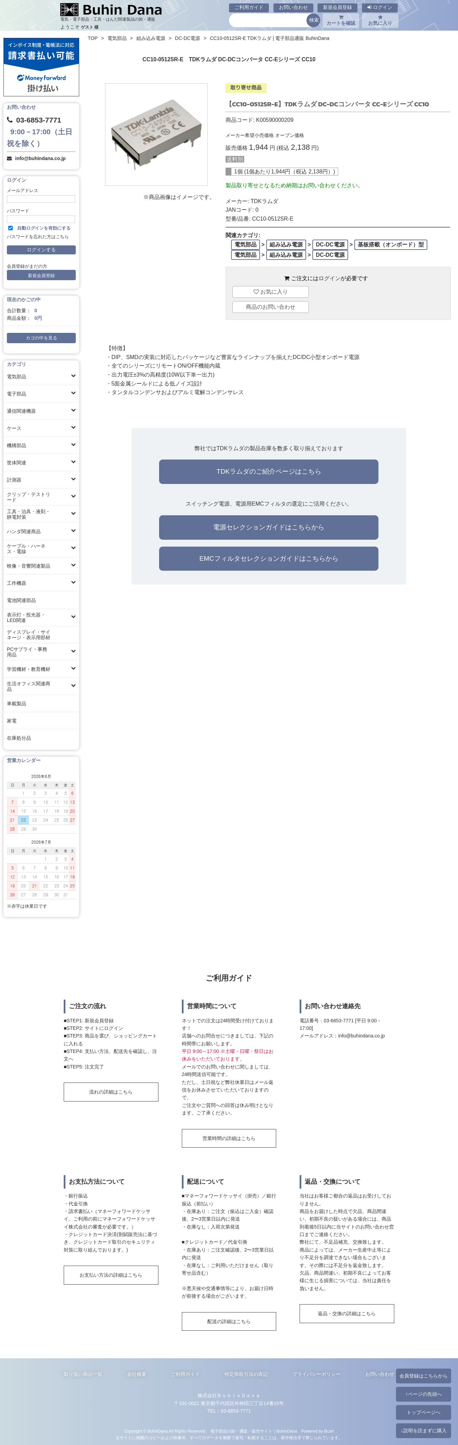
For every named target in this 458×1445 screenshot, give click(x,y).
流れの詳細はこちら (111, 1092)
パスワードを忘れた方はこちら (38, 236)
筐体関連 (16, 462)
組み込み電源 (150, 38)
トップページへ (423, 1412)
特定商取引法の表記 (246, 1374)
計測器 (14, 480)
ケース (14, 428)
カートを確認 (340, 20)
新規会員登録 (337, 7)
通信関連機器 (21, 411)
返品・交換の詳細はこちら (347, 1313)
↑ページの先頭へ (423, 1394)
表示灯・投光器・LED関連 (26, 617)
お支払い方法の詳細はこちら (111, 1275)
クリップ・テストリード (28, 497)
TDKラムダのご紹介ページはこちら (269, 471)
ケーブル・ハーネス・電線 (26, 548)
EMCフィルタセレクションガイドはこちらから (269, 558)
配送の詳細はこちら (229, 1321)
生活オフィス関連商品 (28, 686)
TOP (93, 38)
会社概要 (136, 1374)
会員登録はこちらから (423, 1376)
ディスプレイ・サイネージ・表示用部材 (28, 634)
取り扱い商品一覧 (83, 1374)
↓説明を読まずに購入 (423, 1430)
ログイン (379, 7)
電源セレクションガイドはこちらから (268, 527)
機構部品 (16, 445)
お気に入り (380, 20)
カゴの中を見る (41, 338)
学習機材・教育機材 (28, 669)
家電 (12, 721)
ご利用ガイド (249, 7)
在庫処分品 (19, 738)
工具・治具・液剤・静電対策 (28, 514)
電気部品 (16, 376)
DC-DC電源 (187, 38)
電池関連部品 (21, 600)
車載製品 (16, 703)
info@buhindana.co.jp (40, 158)
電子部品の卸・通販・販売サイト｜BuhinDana (253, 1431)
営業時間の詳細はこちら (229, 1138)
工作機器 (16, 583)
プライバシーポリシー (316, 1374)
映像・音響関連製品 (28, 566)
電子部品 (16, 394)
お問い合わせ (293, 7)
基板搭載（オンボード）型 (391, 244)
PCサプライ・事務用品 (27, 651)
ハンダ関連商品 (24, 531)
